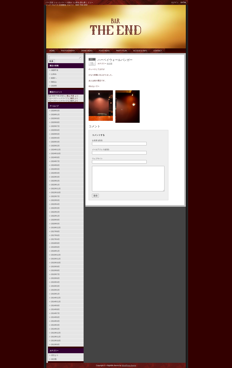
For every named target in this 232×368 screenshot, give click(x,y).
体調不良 (54, 70)
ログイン (174, 2)
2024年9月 (55, 157)
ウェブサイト (97, 158)
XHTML (183, 2)
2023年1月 (55, 185)
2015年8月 (55, 270)
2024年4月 (55, 173)
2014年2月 (55, 329)
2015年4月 (55, 282)
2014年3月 (55, 325)
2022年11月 (56, 189)
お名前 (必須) (97, 140)
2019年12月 (56, 227)
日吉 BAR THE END (56, 96)
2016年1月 (55, 251)
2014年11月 (56, 302)
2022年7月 (55, 196)
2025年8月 (55, 122)
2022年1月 (55, 216)
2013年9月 (55, 344)
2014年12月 (56, 298)
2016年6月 (55, 247)
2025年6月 (55, 130)
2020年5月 (55, 224)
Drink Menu (87, 51)
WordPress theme (129, 365)
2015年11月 (56, 259)
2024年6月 (55, 165)
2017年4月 (55, 239)
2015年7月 (55, 274)
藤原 (72, 101)
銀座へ (54, 78)
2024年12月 (56, 150)
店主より (54, 355)
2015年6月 (55, 278)
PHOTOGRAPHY (68, 51)
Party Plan (121, 51)
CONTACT (157, 51)
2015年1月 (55, 294)
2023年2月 (55, 181)
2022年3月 (55, 208)
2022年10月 (56, 192)
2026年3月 (55, 111)
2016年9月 (55, 243)
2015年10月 (56, 263)
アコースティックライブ (58, 98)
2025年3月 (55, 142)
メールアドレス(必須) (100, 149)
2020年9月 (55, 220)
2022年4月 (55, 204)
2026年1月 (55, 114)
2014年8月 (55, 309)
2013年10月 (56, 341)
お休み (54, 74)
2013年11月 (56, 337)
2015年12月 (56, 255)
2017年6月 (55, 235)
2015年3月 (55, 286)
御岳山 (54, 82)
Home (52, 51)
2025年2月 (55, 146)
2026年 (54, 86)
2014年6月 (55, 317)
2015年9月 (55, 266)
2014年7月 (55, 313)
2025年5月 (55, 134)
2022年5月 (55, 200)
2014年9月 (55, 305)
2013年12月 (56, 333)
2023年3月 (55, 177)
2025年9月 (55, 118)
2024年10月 (56, 153)
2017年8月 (55, 231)
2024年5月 (55, 169)
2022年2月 (55, 212)
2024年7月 (55, 161)
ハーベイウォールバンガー (115, 60)
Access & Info (140, 51)
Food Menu (104, 51)
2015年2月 (55, 290)
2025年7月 (55, 126)
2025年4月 (55, 138)
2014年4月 (55, 321)
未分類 (54, 359)
